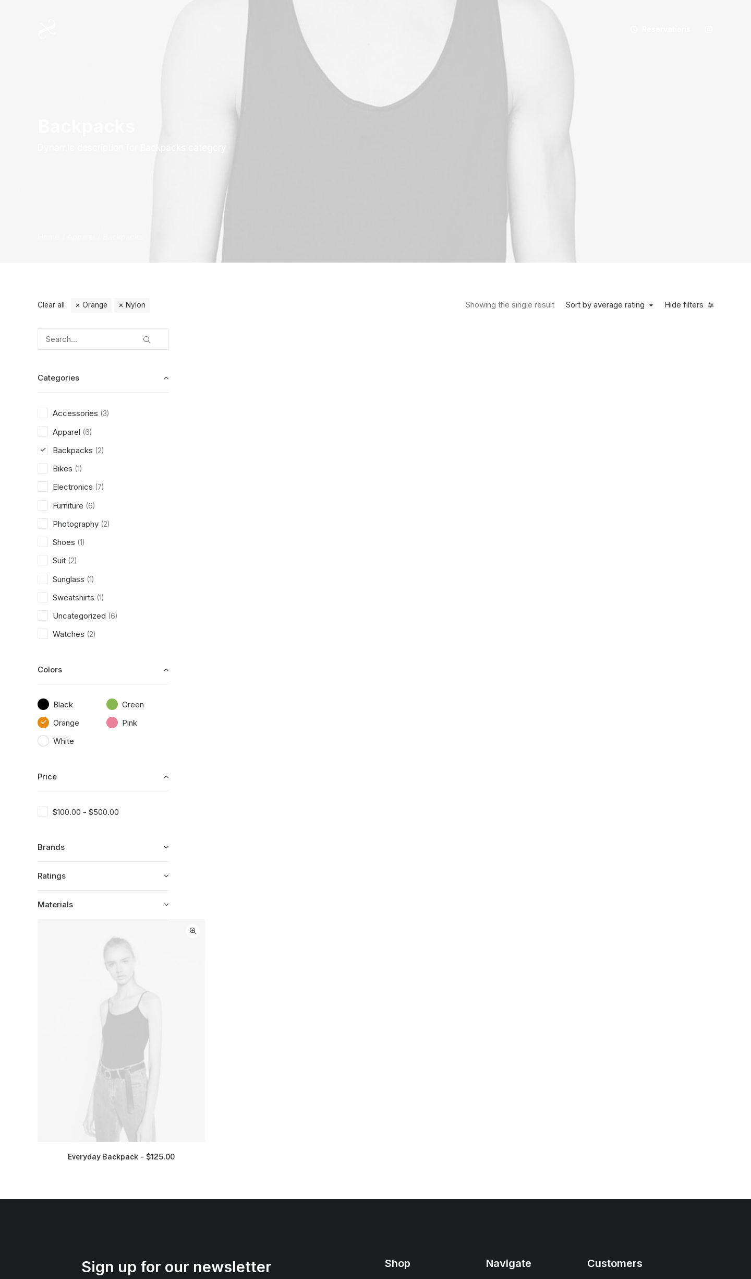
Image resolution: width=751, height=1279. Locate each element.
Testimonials (507, 1084)
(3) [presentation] (104, 413)
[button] (708, 29)
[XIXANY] (47, 29)
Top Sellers (405, 1175)
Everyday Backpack (287, 559)
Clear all (51, 305)
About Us (501, 1047)
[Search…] (103, 339)
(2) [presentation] (99, 450)
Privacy (600, 1120)
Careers (500, 1120)
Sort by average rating (605, 305)
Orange (94, 305)
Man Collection (410, 1084)
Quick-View (357, 340)
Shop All (399, 1047)
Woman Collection (416, 1065)
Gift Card (400, 1157)
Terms (598, 1102)
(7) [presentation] (99, 487)
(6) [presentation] (87, 432)
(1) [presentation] (78, 469)
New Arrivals (406, 1120)
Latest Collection (413, 1138)
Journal (499, 1102)
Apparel (81, 237)
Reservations (666, 29)
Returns (600, 1084)
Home (48, 237)
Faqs (595, 1047)
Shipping (602, 1065)
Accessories (406, 1102)
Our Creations (510, 1065)
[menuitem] (657, 29)
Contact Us (505, 1138)
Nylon (136, 305)
